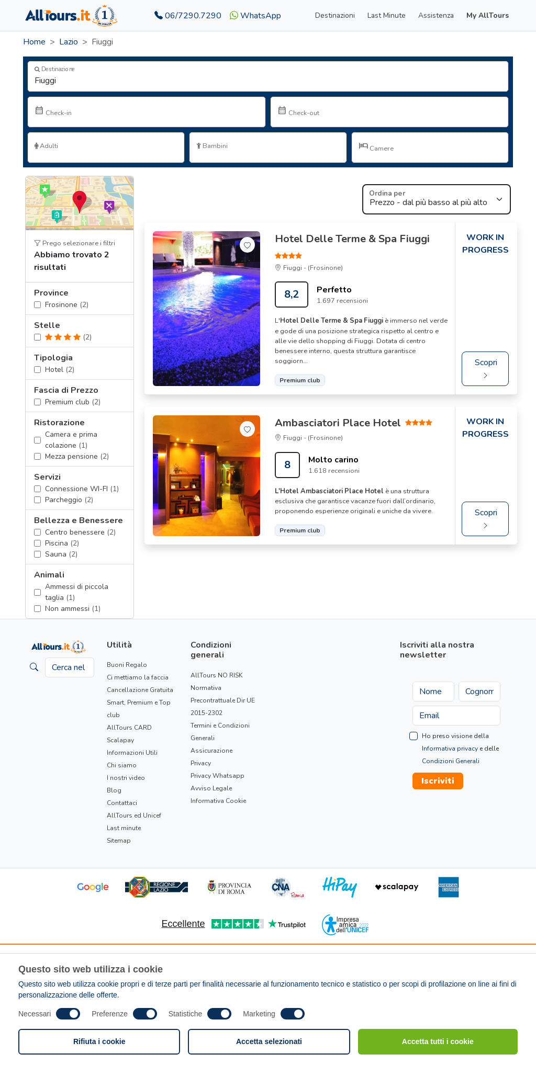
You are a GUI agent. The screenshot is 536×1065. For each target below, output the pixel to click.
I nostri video (126, 778)
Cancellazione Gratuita (140, 690)
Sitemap (119, 840)
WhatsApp (255, 15)
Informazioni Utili (132, 753)
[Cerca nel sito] (69, 667)
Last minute (124, 828)
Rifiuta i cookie (99, 1041)
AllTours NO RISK (216, 675)
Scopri (486, 368)
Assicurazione (211, 750)
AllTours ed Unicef (134, 815)
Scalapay (120, 740)
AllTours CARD (129, 727)
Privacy (201, 763)
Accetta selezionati (269, 1041)
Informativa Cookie (218, 801)
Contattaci (122, 803)
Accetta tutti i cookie (438, 1041)
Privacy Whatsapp (217, 776)
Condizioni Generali (450, 761)
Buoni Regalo (127, 665)
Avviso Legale (211, 788)
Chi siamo (122, 765)
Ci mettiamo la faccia (138, 677)
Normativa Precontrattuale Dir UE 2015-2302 (223, 700)
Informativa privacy (450, 748)
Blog (114, 790)
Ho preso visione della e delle (460, 748)
